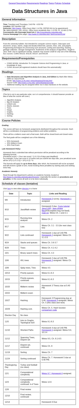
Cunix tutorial (63, 206)
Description (21, 3)
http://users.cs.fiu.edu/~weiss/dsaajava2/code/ (36, 83)
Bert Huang (16, 28)
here (9, 189)
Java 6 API (46, 208)
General (12, 3)
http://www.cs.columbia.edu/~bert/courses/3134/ (46, 34)
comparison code (49, 310)
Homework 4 (52, 300)
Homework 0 (47, 199)
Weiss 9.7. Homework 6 (52, 373)
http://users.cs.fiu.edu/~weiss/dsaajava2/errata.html (32, 81)
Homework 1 (65, 199)
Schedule (66, 3)
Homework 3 (47, 260)
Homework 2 (47, 235)
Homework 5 (47, 330)
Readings (44, 3)
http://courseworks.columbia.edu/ (49, 32)
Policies (58, 3)
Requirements (33, 3)
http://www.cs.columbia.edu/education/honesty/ (21, 177)
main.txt (45, 213)
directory (25, 189)
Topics (51, 3)
